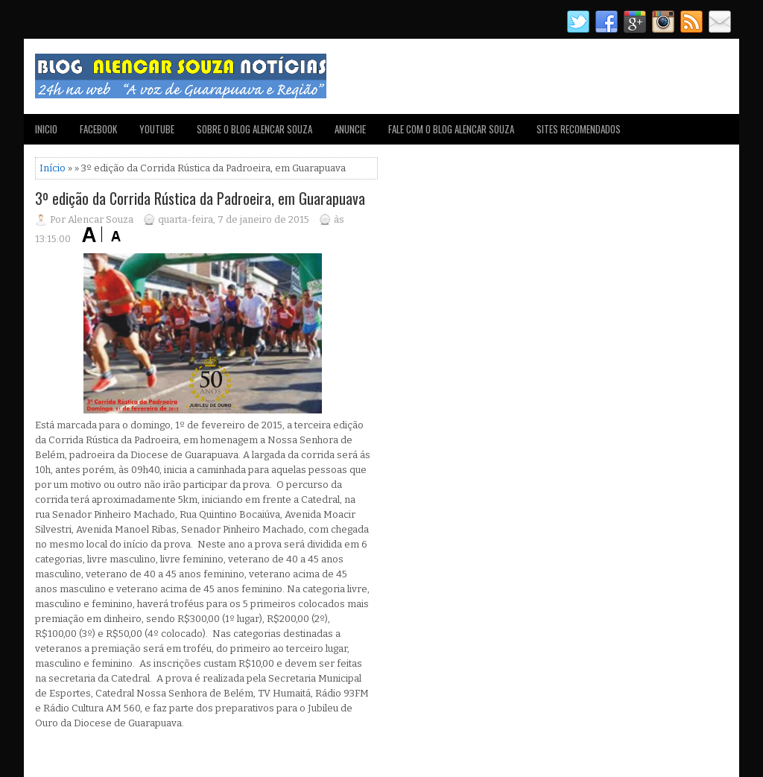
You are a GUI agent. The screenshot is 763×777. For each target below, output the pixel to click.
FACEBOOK (98, 128)
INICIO (46, 128)
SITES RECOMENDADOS (578, 128)
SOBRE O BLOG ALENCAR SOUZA (254, 128)
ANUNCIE (350, 128)
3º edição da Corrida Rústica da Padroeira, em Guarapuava (200, 198)
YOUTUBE (156, 128)
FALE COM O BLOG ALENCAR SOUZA (451, 128)
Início (52, 168)
